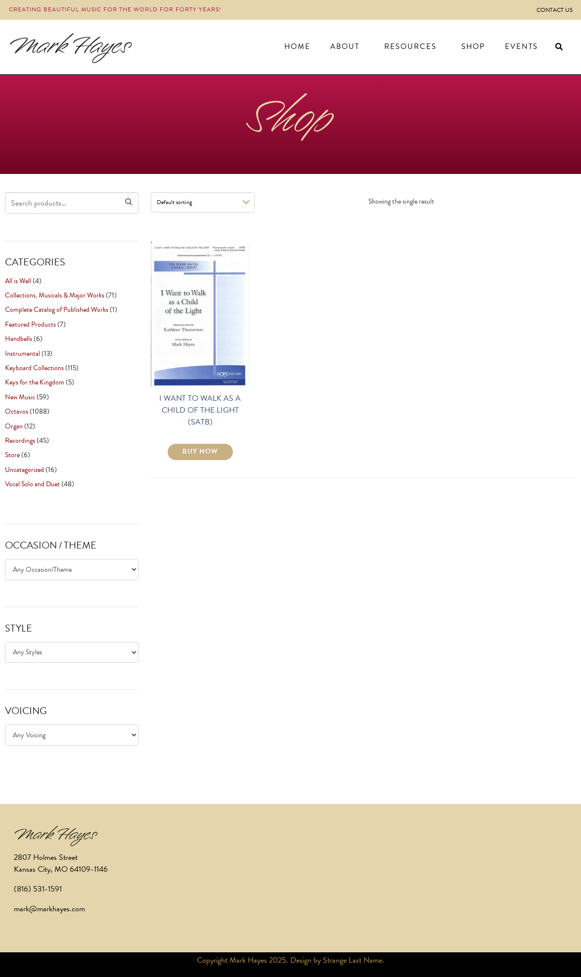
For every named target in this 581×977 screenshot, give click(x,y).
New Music (20, 397)
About (344, 46)
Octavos (16, 411)
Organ (14, 426)
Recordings (20, 440)
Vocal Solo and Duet (32, 484)
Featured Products (30, 324)
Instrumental (22, 353)
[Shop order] (203, 202)
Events (521, 46)
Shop (473, 46)
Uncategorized (24, 470)
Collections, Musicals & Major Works (54, 295)
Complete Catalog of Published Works (56, 309)
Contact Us (554, 9)
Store (12, 455)
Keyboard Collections (34, 368)
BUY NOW (200, 451)
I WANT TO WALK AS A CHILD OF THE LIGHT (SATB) (200, 410)
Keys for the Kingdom (34, 382)
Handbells (18, 339)
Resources (410, 46)
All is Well (18, 281)
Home (297, 46)
